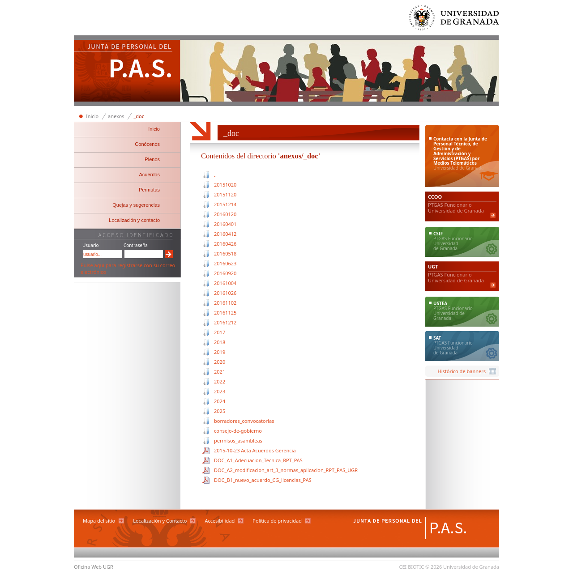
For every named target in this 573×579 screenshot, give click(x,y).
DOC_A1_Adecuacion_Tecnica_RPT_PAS (258, 460)
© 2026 (433, 566)
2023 (219, 391)
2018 (219, 342)
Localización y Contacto (160, 520)
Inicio (92, 116)
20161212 (225, 322)
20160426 (225, 243)
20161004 (225, 283)
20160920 (225, 273)
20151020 (225, 184)
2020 (219, 361)
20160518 (225, 253)
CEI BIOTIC (411, 566)
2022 (219, 381)
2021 (219, 371)
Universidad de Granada (454, 19)
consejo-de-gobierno (238, 430)
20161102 (225, 302)
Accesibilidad (220, 520)
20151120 (225, 194)
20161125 (225, 312)
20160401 (225, 224)
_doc (138, 116)
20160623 (225, 263)
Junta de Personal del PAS (127, 71)
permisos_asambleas (238, 440)
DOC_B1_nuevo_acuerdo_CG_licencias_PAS (263, 480)
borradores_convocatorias (244, 420)
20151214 (225, 204)
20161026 (225, 293)
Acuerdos (149, 174)
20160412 (225, 233)
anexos (116, 116)
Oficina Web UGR (93, 566)
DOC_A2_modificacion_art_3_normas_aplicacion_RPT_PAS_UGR (286, 470)
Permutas (149, 189)
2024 (219, 401)
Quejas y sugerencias (136, 205)
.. (215, 174)
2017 (219, 332)
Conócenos (147, 144)
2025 (219, 411)
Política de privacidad (277, 520)
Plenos (152, 159)
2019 (219, 352)
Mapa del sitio (99, 520)
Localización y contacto (134, 220)
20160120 (225, 214)
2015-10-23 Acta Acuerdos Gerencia (255, 450)
